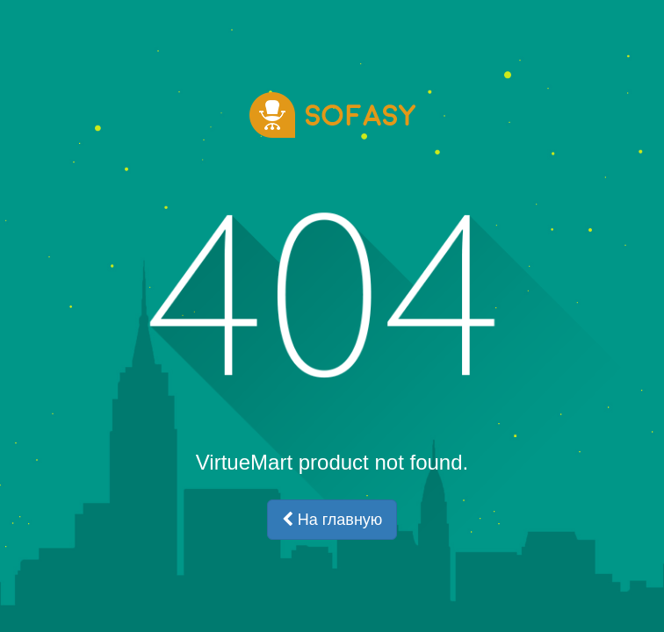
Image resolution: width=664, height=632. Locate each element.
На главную (332, 519)
